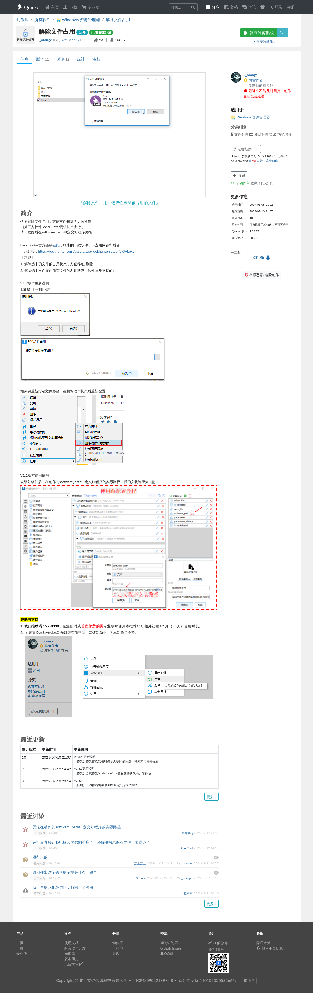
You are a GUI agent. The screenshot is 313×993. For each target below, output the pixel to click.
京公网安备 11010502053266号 (207, 980)
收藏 (239, 175)
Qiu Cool (187, 848)
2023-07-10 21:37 (74, 40)
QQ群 (167, 953)
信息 (24, 59)
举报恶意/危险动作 (262, 275)
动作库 (22, 19)
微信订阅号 (216, 949)
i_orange (46, 40)
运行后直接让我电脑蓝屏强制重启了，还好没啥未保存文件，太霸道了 (91, 842)
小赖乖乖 (187, 893)
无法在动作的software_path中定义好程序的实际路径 (77, 827)
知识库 (69, 953)
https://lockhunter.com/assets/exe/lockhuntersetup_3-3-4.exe (86, 251)
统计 (81, 59)
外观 (115, 953)
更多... (211, 797)
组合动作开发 (75, 948)
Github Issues (170, 948)
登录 (275, 7)
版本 (42, 59)
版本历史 (71, 959)
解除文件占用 (118, 19)
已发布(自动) (101, 32)
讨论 (62, 59)
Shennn (141, 878)
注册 (291, 7)
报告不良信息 (269, 948)
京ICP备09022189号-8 (152, 980)
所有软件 (42, 19)
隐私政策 (263, 943)
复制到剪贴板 (259, 32)
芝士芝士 (140, 863)
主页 (52, 7)
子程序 (117, 948)
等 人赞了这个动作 (263, 161)
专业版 (90, 7)
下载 (70, 7)
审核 (96, 59)
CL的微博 (218, 943)
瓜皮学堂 (73, 964)
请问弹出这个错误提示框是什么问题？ (65, 872)
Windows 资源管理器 (250, 117)
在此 (56, 245)
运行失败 (40, 857)
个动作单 (241, 183)
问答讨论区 (169, 943)
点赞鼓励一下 (246, 149)
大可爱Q (187, 833)
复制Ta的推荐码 (258, 85)
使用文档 (71, 943)
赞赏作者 (253, 80)
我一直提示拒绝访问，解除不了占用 (63, 887)
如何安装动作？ (264, 42)
